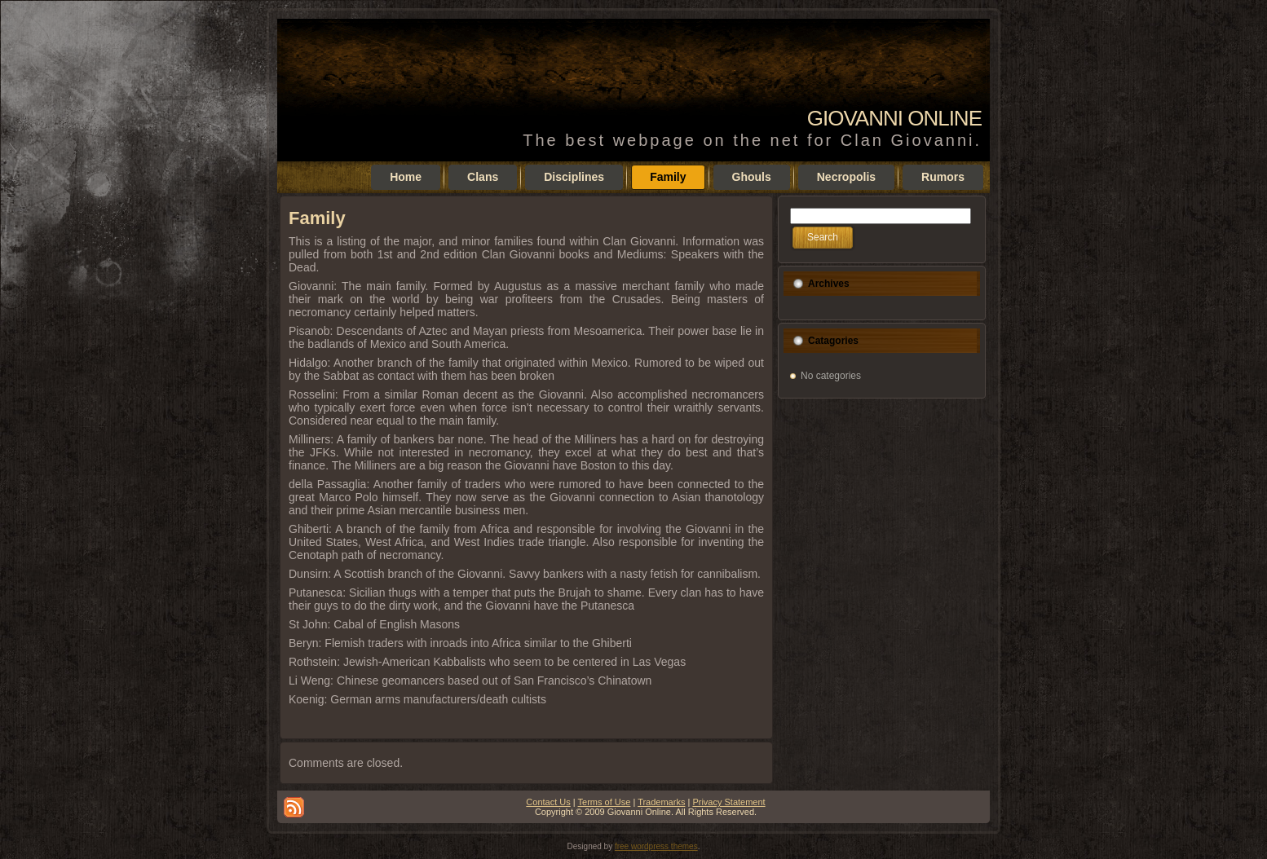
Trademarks (661, 802)
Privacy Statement (728, 802)
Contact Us (548, 802)
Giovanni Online (894, 118)
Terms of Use (604, 802)
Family (317, 218)
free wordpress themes (656, 846)
